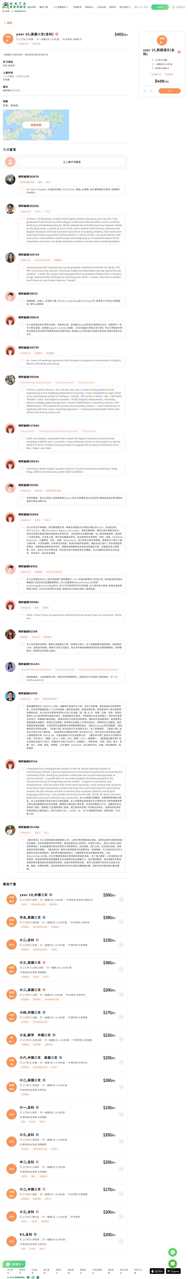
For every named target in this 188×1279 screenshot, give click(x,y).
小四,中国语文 (30, 1012)
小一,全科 (27, 1107)
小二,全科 (27, 940)
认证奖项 (34, 1271)
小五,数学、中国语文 (35, 1035)
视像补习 (59, 1271)
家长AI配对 (124, 1271)
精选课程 (71, 1271)
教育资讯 (22, 1271)
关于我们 (10, 1271)
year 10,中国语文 (34, 895)
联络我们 (83, 1271)
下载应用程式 (97, 1271)
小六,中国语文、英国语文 (39, 1058)
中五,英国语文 (30, 917)
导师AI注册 (138, 1271)
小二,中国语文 (30, 1189)
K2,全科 (26, 1234)
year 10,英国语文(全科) (35, 34)
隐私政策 (111, 1271)
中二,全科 (27, 1162)
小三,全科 (27, 1135)
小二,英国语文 (30, 990)
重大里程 (46, 1271)
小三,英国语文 (30, 962)
